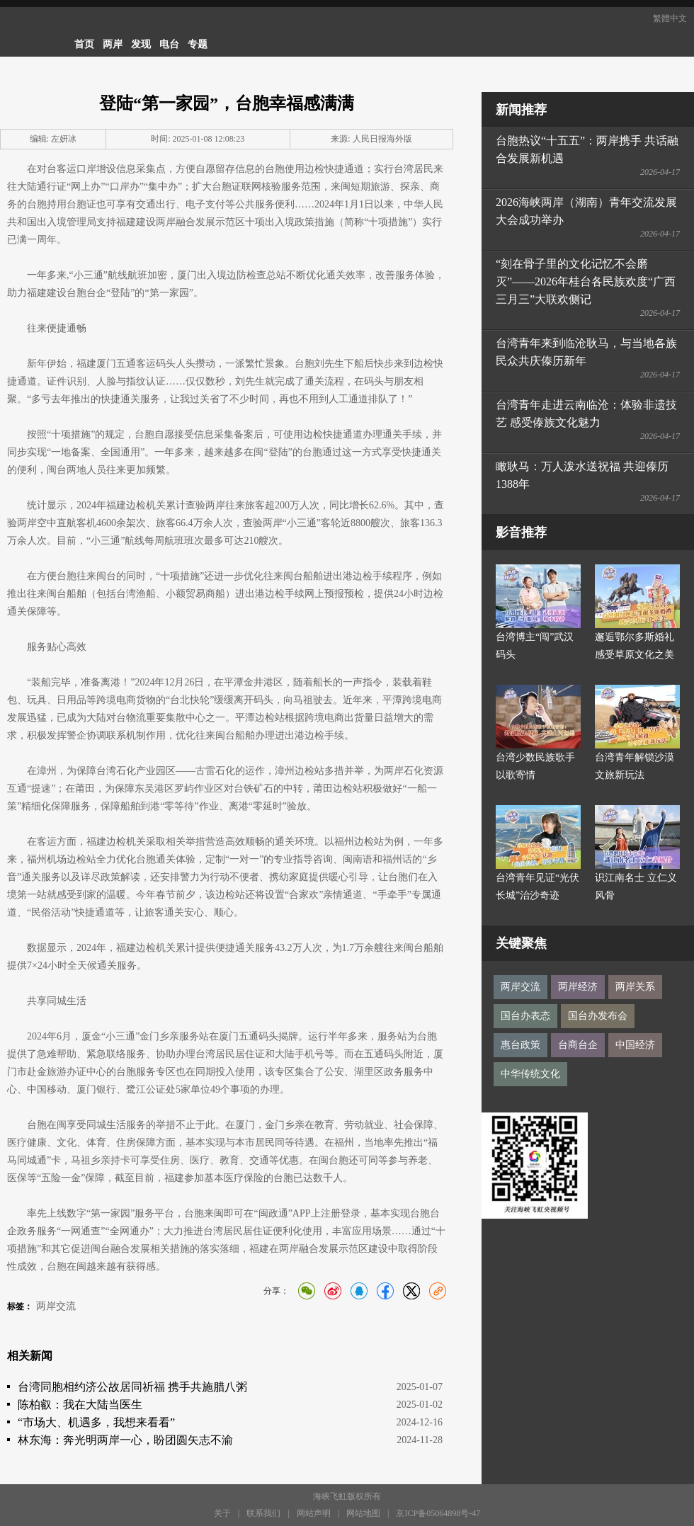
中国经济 (635, 1045)
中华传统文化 (530, 1074)
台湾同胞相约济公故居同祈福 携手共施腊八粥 (132, 1387)
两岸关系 (635, 986)
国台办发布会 (597, 1015)
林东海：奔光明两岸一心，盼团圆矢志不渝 (125, 1440)
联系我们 (263, 1513)
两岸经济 (578, 986)
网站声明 (314, 1513)
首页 (84, 44)
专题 (197, 44)
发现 (141, 44)
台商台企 (578, 1045)
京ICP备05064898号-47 (438, 1513)
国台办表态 (525, 1015)
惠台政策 (520, 1045)
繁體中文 (670, 18)
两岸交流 (56, 1306)
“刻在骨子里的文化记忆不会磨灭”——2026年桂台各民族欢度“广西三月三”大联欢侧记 (586, 281)
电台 (169, 44)
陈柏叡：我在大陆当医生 (80, 1405)
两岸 (113, 44)
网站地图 (363, 1513)
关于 (222, 1513)
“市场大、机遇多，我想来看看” (96, 1422)
